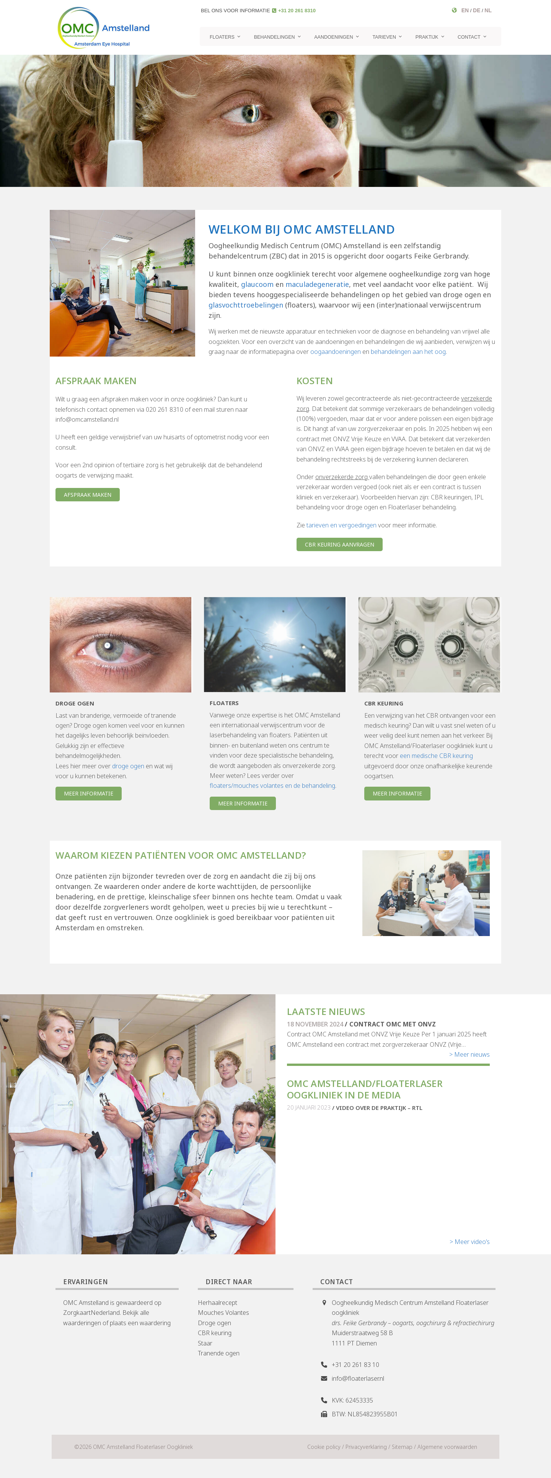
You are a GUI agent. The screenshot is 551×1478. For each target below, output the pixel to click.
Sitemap (402, 1446)
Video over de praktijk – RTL (379, 1107)
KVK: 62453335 (352, 1400)
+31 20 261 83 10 (355, 1364)
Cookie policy (324, 1446)
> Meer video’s (470, 1241)
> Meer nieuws (469, 1054)
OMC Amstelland (86, 1302)
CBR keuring (214, 1333)
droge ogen (128, 766)
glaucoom (257, 284)
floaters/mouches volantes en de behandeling (272, 785)
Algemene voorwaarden (447, 1446)
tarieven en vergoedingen (341, 525)
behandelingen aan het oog (408, 351)
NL (488, 10)
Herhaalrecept (217, 1302)
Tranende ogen (219, 1353)
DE (476, 10)
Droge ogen (214, 1323)
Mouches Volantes (223, 1312)
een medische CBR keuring (436, 755)
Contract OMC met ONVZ (392, 1024)
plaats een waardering (140, 1323)
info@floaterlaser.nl (358, 1378)
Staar (205, 1343)
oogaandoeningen (335, 351)
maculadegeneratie (317, 284)
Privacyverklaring (366, 1446)
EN (465, 10)
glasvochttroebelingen (246, 304)
